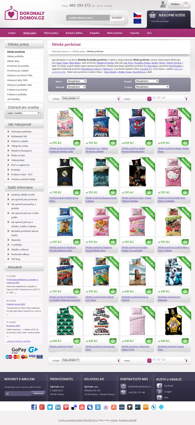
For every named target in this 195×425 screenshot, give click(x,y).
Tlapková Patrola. (105, 63)
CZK (137, 14)
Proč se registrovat (18, 164)
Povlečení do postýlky (18, 65)
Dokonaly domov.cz (61, 51)
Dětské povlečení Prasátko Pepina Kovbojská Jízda (62, 150)
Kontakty (13, 169)
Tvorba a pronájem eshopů (71, 420)
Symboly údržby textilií (21, 194)
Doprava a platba (17, 141)
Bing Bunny (75, 63)
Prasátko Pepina (142, 63)
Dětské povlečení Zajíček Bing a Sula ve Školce (173, 249)
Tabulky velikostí (17, 249)
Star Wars (128, 63)
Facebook (164, 386)
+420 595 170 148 (132, 393)
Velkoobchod (15, 160)
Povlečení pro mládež (18, 70)
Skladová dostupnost (19, 150)
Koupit (77, 143)
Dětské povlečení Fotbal (61, 346)
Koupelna (96, 33)
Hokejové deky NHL (17, 80)
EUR (137, 21)
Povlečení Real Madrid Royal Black (64, 199)
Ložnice (14, 33)
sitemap (114, 420)
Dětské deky (13, 61)
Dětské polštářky (15, 56)
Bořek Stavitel (174, 63)
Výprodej (136, 33)
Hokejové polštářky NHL (19, 84)
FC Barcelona (150, 66)
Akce (149, 33)
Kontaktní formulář (127, 420)
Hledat (117, 18)
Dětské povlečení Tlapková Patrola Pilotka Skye (99, 249)
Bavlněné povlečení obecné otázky (22, 233)
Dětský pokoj (79, 51)
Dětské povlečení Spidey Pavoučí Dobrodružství (133, 150)
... (15, 292)
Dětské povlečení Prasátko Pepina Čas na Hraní (134, 249)
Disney (162, 63)
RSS (162, 398)
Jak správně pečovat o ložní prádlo (23, 215)
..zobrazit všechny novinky (18, 341)
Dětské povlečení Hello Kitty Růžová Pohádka (172, 199)
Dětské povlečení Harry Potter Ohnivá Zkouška (136, 199)
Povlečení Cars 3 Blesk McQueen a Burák (97, 150)
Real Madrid (175, 66)
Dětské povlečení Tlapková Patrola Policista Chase (63, 249)
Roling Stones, (125, 72)
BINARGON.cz (90, 420)
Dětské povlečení (16, 51)
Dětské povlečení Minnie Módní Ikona (173, 150)
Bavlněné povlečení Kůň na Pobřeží (135, 298)
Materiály (14, 240)
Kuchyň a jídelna (76, 33)
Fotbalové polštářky (17, 94)
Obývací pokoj (53, 33)
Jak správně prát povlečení (22, 199)
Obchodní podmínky (19, 131)
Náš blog (13, 259)
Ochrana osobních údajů (21, 179)
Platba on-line (16, 155)
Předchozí (118, 99)
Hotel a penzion (116, 33)
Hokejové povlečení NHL (20, 75)
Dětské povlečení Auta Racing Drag (100, 348)
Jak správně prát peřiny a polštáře (21, 206)
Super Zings (62, 63)
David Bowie (139, 72)
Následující (186, 99)
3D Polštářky (13, 99)
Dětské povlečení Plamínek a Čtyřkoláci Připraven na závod (65, 298)
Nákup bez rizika (17, 145)
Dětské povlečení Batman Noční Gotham (101, 199)
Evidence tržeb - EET (19, 174)
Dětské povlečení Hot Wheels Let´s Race (100, 298)
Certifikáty (14, 244)
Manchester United (91, 69)
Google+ (164, 392)
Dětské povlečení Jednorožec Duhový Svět (136, 348)
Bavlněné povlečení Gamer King (171, 348)
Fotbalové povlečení (17, 89)
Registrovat (38, 393)
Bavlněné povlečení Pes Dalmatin (169, 298)
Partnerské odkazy (18, 254)
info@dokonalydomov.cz (135, 387)
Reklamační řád (17, 136)
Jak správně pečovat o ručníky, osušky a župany (21, 224)
